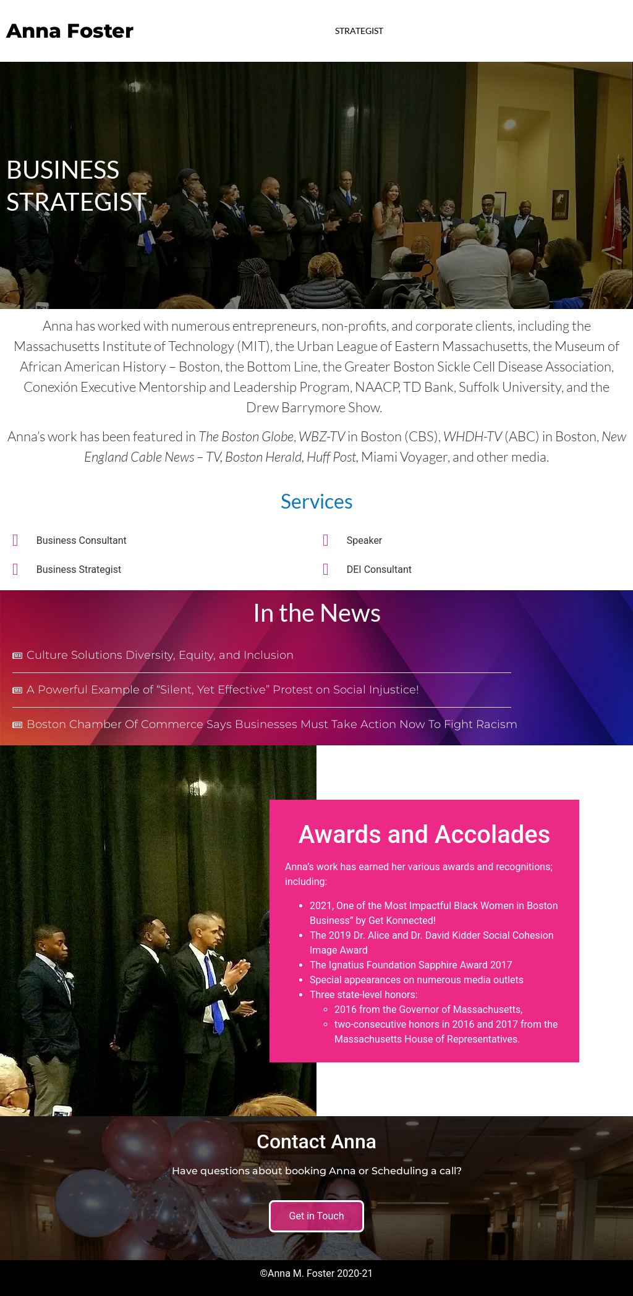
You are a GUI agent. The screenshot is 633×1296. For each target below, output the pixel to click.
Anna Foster (70, 31)
